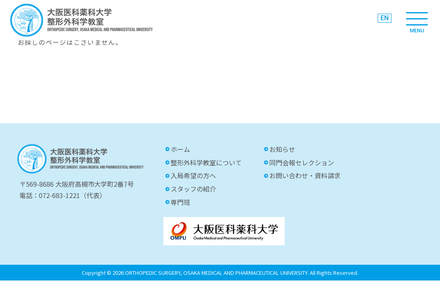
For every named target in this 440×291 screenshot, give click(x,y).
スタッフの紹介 (193, 189)
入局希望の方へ (193, 175)
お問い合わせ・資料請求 (305, 175)
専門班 (180, 202)
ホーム (180, 149)
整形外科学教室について (206, 162)
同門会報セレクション (301, 162)
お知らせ (282, 149)
